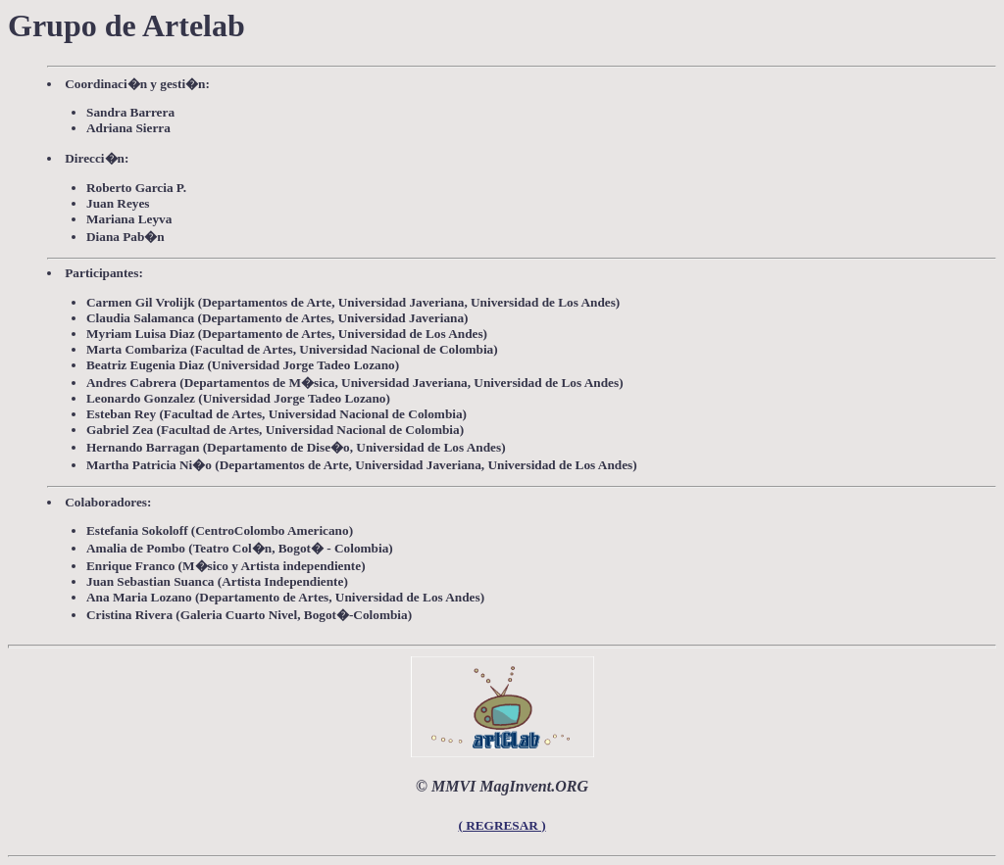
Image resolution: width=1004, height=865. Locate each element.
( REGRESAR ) (501, 825)
